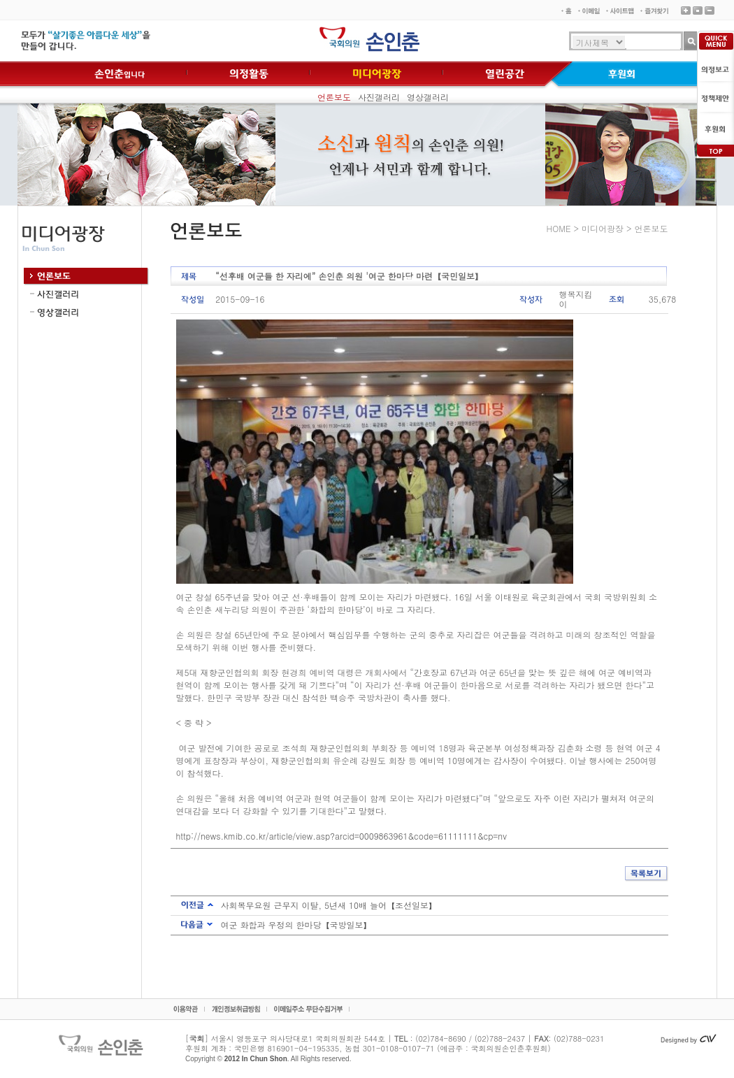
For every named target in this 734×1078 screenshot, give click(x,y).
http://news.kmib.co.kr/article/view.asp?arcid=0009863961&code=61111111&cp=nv (341, 836)
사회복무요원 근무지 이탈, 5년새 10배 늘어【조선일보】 (329, 905)
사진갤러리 (379, 97)
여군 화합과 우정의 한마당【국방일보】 (296, 924)
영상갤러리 (428, 97)
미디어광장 (603, 228)
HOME (559, 228)
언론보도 (334, 97)
